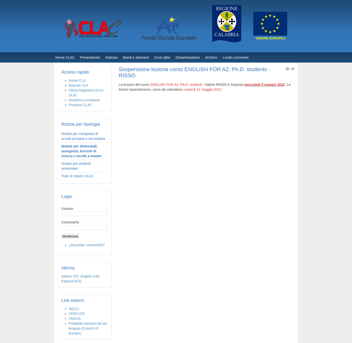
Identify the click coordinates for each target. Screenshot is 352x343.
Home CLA (77, 80)
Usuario (67, 208)
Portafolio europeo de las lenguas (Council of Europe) (88, 328)
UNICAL (75, 319)
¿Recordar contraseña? (87, 245)
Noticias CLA (78, 85)
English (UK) (90, 276)
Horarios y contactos (84, 100)
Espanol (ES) (71, 281)
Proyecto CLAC (80, 105)
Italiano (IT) (70, 276)
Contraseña (70, 222)
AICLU (74, 309)
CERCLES (77, 314)
